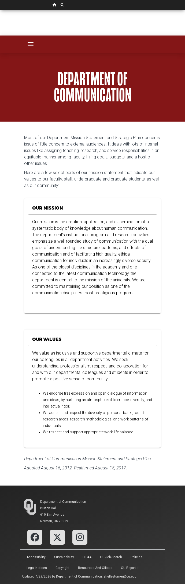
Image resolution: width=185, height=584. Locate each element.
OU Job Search (111, 557)
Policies (136, 557)
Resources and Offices (95, 568)
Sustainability (64, 557)
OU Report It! (130, 568)
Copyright (62, 568)
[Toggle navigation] (30, 44)
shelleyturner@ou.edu (119, 576)
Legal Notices (37, 568)
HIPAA (87, 557)
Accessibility (36, 557)
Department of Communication (63, 502)
